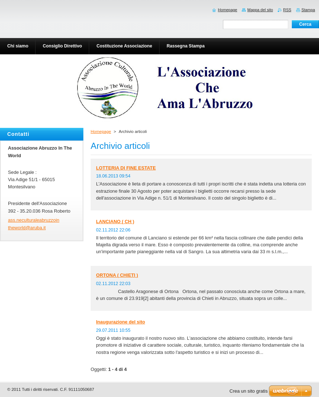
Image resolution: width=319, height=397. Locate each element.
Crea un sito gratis (248, 391)
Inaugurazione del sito (120, 322)
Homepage (101, 131)
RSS (287, 10)
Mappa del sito (260, 10)
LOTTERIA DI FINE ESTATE (126, 168)
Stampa (308, 10)
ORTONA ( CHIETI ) (117, 275)
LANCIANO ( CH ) (115, 221)
